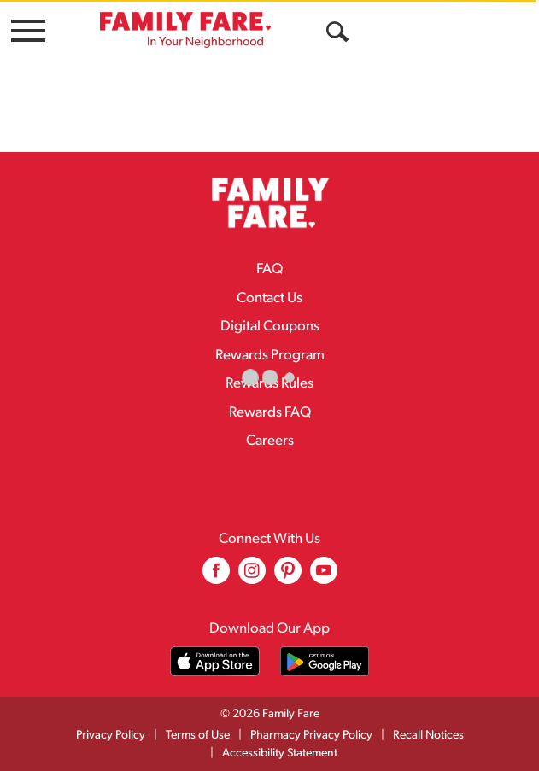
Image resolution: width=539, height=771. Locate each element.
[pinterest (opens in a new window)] (288, 576)
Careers (270, 441)
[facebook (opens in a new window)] (216, 576)
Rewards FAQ (270, 413)
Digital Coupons (269, 326)
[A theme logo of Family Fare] (185, 29)
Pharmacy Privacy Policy (311, 735)
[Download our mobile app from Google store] (325, 661)
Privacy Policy (110, 735)
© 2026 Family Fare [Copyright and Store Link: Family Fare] (269, 714)
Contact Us (269, 298)
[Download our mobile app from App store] (215, 661)
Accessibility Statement (279, 753)
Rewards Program (270, 355)
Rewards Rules (269, 384)
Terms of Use (198, 735)
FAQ (269, 269)
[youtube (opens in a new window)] (323, 576)
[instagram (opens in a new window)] (252, 576)
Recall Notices (428, 735)
